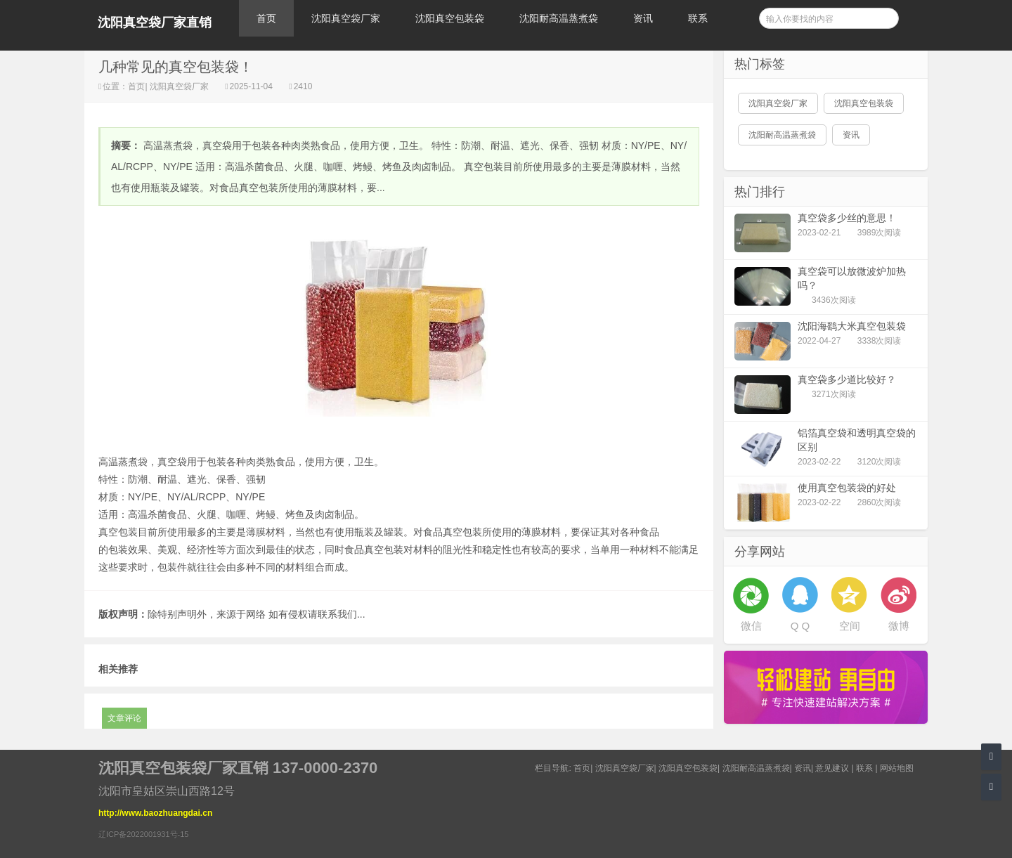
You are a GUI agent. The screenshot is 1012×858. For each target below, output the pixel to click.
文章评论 (124, 718)
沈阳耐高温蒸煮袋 (558, 18)
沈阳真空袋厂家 (345, 18)
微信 (751, 626)
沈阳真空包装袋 (449, 18)
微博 (898, 626)
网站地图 (897, 768)
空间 (849, 626)
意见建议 (832, 768)
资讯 (643, 18)
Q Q (800, 626)
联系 (698, 18)
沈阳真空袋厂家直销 (155, 22)
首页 (266, 18)
